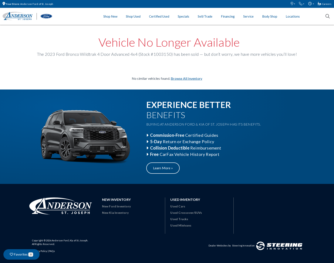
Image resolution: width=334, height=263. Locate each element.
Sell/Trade (205, 16)
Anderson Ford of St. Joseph (28, 4)
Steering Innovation (243, 245)
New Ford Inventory (116, 206)
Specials (183, 16)
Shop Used (133, 16)
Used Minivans (180, 225)
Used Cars (177, 206)
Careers (324, 4)
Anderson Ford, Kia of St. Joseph (70, 240)
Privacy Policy (39, 251)
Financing (228, 16)
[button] (293, 4)
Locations (293, 16)
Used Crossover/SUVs (186, 212)
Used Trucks (179, 219)
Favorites (21, 254)
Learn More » (163, 168)
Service (248, 16)
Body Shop (269, 16)
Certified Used (159, 16)
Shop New (110, 16)
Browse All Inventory (186, 78)
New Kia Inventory (115, 212)
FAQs (52, 251)
